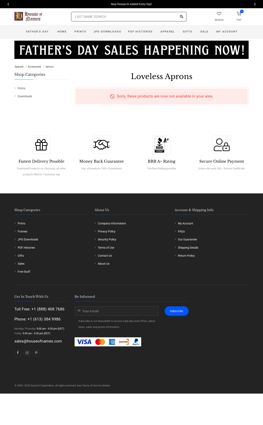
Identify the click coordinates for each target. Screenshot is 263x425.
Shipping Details (188, 247)
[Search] (182, 17)
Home (62, 31)
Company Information (112, 223)
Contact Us (105, 255)
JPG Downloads (107, 31)
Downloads (25, 96)
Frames (22, 231)
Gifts (188, 31)
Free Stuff (24, 271)
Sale (204, 31)
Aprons (50, 66)
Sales (21, 263)
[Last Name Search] (129, 16)
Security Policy (107, 239)
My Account (227, 31)
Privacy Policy (106, 231)
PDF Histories (140, 31)
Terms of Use (106, 247)
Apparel (167, 31)
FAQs (181, 231)
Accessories (34, 66)
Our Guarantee (187, 239)
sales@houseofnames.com (38, 341)
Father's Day (37, 31)
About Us (104, 263)
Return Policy (186, 255)
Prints (80, 31)
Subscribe (176, 311)
